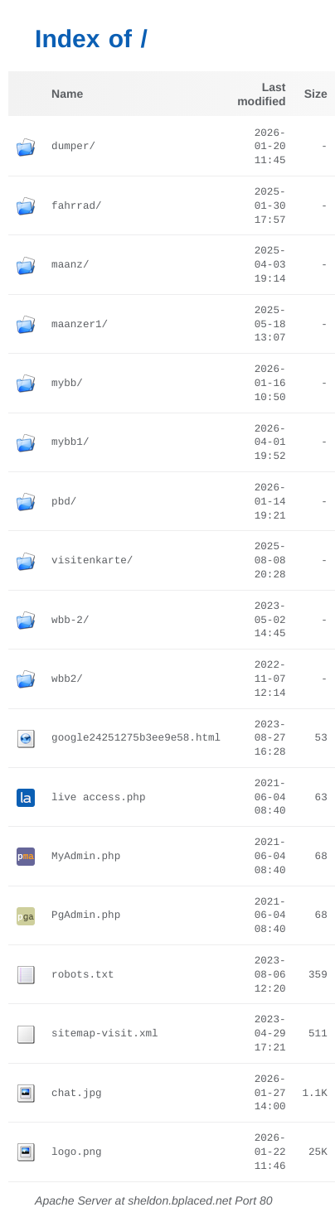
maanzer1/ (79, 325)
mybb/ (67, 383)
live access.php (98, 798)
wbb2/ (67, 679)
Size (316, 93)
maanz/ (70, 265)
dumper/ (73, 146)
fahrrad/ (76, 206)
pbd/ (63, 502)
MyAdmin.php (85, 856)
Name (67, 93)
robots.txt (82, 975)
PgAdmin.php (85, 915)
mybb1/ (70, 442)
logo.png (76, 1152)
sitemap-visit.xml (104, 1034)
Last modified (261, 94)
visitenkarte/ (92, 561)
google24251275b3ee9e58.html (136, 738)
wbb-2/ (70, 620)
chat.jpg (76, 1093)
